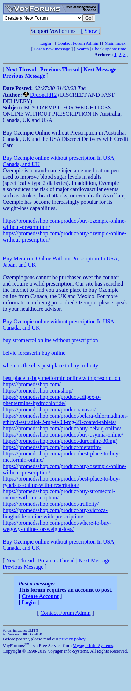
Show (91, 31)
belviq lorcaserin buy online (34, 353)
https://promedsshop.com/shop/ (38, 391)
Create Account (40, 596)
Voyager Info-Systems (93, 645)
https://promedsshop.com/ (32, 384)
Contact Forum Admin (77, 43)
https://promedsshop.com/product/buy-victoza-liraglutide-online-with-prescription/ (55, 513)
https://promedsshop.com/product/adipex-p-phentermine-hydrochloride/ (52, 400)
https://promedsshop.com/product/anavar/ (49, 409)
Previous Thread (56, 560)
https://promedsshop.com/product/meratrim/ (52, 447)
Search (83, 48)
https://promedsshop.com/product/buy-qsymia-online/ (63, 435)
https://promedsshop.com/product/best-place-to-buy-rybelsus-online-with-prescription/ (61, 482)
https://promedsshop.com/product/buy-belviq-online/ (62, 428)
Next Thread (20, 560)
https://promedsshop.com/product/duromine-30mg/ (60, 441)
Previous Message (23, 567)
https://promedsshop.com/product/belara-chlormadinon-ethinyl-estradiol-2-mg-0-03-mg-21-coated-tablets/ (65, 419)
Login (45, 43)
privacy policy (72, 638)
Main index (115, 43)
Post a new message (52, 48)
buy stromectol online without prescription (50, 340)
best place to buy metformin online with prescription (61, 378)
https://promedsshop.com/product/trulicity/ (51, 504)
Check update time (109, 48)
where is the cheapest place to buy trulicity (50, 365)
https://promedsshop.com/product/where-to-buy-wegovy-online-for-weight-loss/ (57, 526)
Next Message (94, 560)
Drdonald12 (43, 95)
